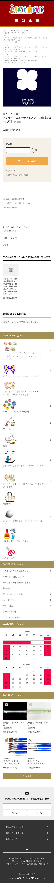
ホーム (6, 31)
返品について (11, 171)
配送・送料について (37, 858)
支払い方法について (22, 858)
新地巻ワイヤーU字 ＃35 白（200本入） (14, 725)
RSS (40, 864)
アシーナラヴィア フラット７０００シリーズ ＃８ (12, 761)
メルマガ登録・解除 (30, 864)
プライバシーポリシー (14, 864)
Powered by (27, 878)
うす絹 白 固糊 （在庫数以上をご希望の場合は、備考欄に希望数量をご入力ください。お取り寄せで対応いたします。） (10, 286)
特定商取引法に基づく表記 (17, 175)
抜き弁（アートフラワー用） (20, 31)
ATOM (46, 864)
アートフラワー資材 (11, 42)
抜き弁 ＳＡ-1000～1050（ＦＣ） (16, 33)
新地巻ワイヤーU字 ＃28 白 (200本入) (38, 725)
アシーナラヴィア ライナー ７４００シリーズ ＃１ (36, 761)
